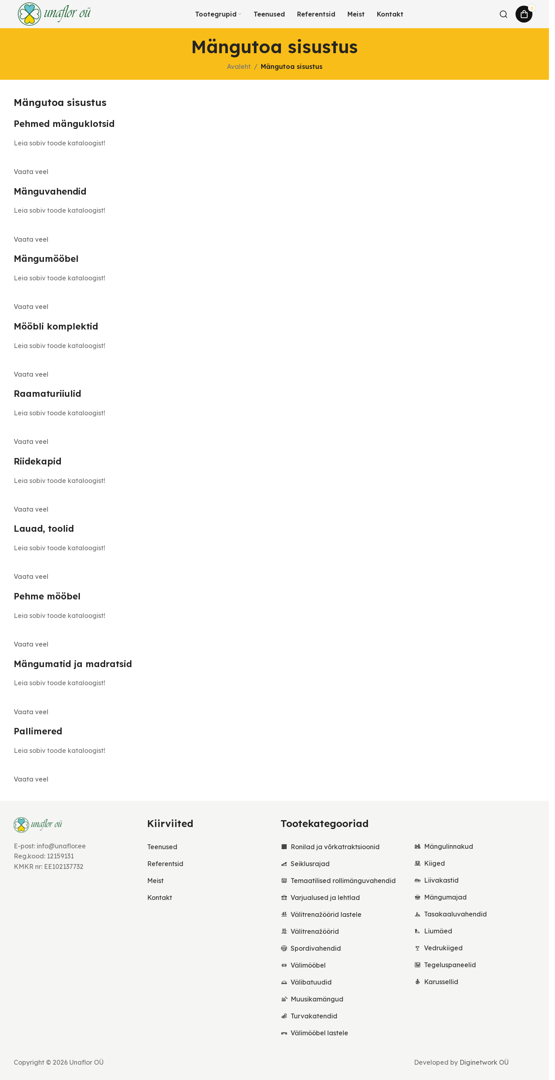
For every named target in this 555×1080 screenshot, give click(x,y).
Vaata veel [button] (31, 172)
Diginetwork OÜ (484, 1062)
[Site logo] (54, 13)
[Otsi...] (503, 14)
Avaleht (239, 66)
